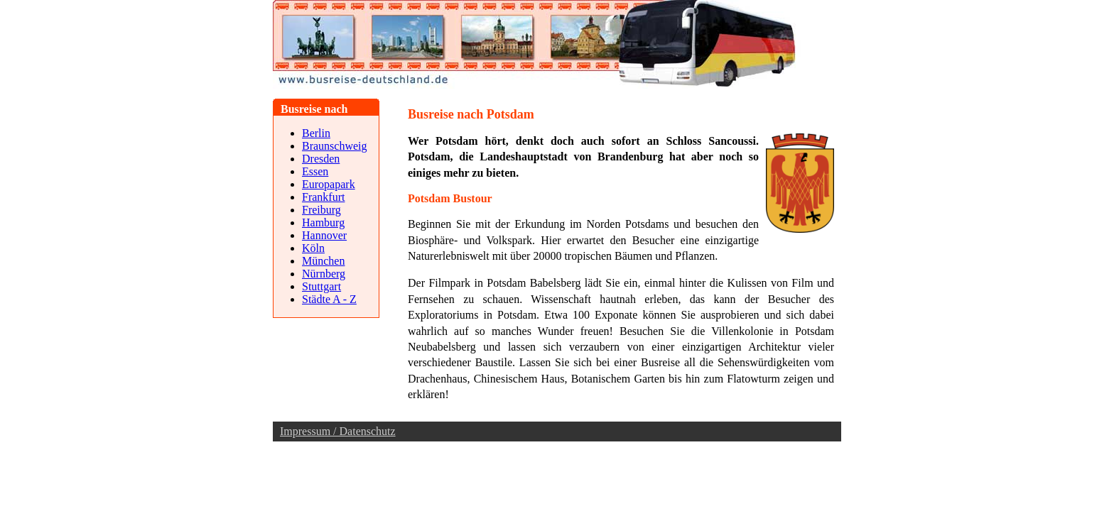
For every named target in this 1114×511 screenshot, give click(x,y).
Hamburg (323, 222)
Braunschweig (334, 146)
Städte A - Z (329, 299)
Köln (313, 248)
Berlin (316, 133)
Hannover (324, 235)
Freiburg (321, 210)
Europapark (328, 184)
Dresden (321, 159)
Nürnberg (323, 274)
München (323, 261)
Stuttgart (321, 286)
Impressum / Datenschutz (338, 431)
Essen (315, 171)
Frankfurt (323, 197)
